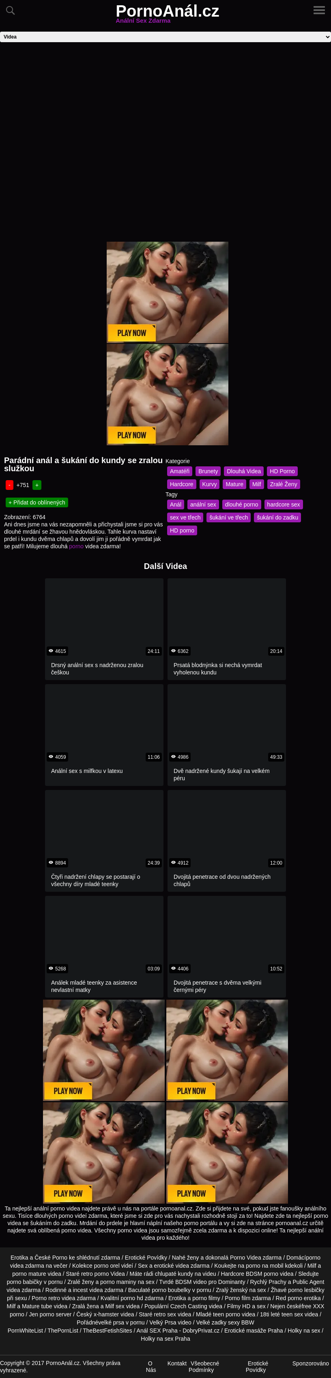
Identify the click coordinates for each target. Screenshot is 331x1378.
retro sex (165, 1314)
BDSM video (191, 1282)
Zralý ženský (232, 1290)
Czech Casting (188, 1306)
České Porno (50, 1257)
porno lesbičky (306, 1290)
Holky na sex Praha (165, 1338)
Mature (234, 484)
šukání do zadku (277, 517)
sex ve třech (185, 517)
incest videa (88, 1290)
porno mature (29, 1274)
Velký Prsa (162, 1322)
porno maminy (118, 1282)
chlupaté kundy (174, 1274)
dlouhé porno (241, 504)
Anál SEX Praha (157, 1330)
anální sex (203, 504)
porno (76, 546)
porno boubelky (171, 1290)
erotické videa (171, 1265)
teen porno (226, 1314)
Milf (256, 484)
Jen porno (41, 1314)
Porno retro (46, 1298)
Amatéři (179, 471)
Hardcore (181, 484)
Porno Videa (245, 1257)
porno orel (107, 1265)
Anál (175, 504)
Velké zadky (211, 1322)
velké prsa (111, 1322)
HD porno (182, 530)
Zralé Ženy (283, 484)
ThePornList (62, 1330)
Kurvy (209, 484)
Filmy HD (239, 1306)
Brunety (208, 471)
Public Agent (308, 1282)
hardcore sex (283, 504)
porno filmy (206, 1298)
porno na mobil (265, 1265)
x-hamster (106, 1314)
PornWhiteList (25, 1330)
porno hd (131, 1298)
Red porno (289, 1298)
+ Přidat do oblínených (37, 502)
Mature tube (37, 1306)
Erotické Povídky (146, 1257)
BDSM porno (262, 1274)
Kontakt (177, 1363)
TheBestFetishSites (107, 1330)
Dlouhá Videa (244, 471)
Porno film (237, 1298)
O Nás (151, 1366)
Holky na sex (304, 1330)
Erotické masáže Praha (253, 1330)
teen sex (292, 1314)
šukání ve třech (228, 517)
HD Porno (282, 471)
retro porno (95, 1274)
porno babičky (24, 1282)
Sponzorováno (310, 1363)
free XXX (312, 1306)
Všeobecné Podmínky (204, 1366)
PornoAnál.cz (167, 16)
